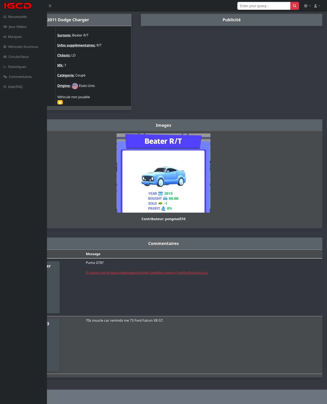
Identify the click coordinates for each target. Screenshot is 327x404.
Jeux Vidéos (15, 26)
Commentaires (17, 76)
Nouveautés (15, 16)
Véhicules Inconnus (20, 46)
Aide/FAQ (13, 86)
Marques (12, 36)
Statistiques (14, 66)
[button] (307, 6)
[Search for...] (264, 6)
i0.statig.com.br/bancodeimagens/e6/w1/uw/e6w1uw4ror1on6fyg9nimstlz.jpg (182, 272)
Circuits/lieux (16, 56)
